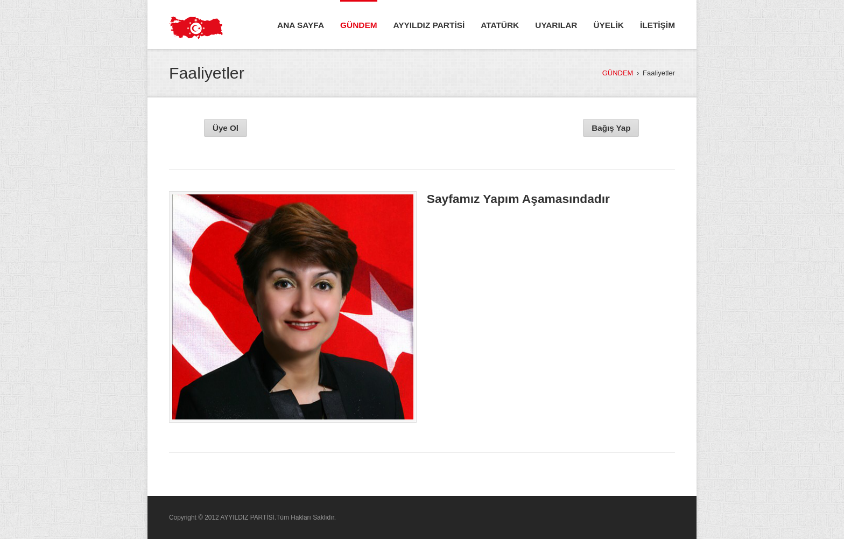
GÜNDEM (358, 25)
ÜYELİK (608, 25)
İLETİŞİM (657, 25)
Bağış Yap (611, 127)
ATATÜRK (500, 25)
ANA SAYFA (300, 25)
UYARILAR (556, 25)
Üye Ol (225, 127)
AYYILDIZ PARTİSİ (429, 25)
